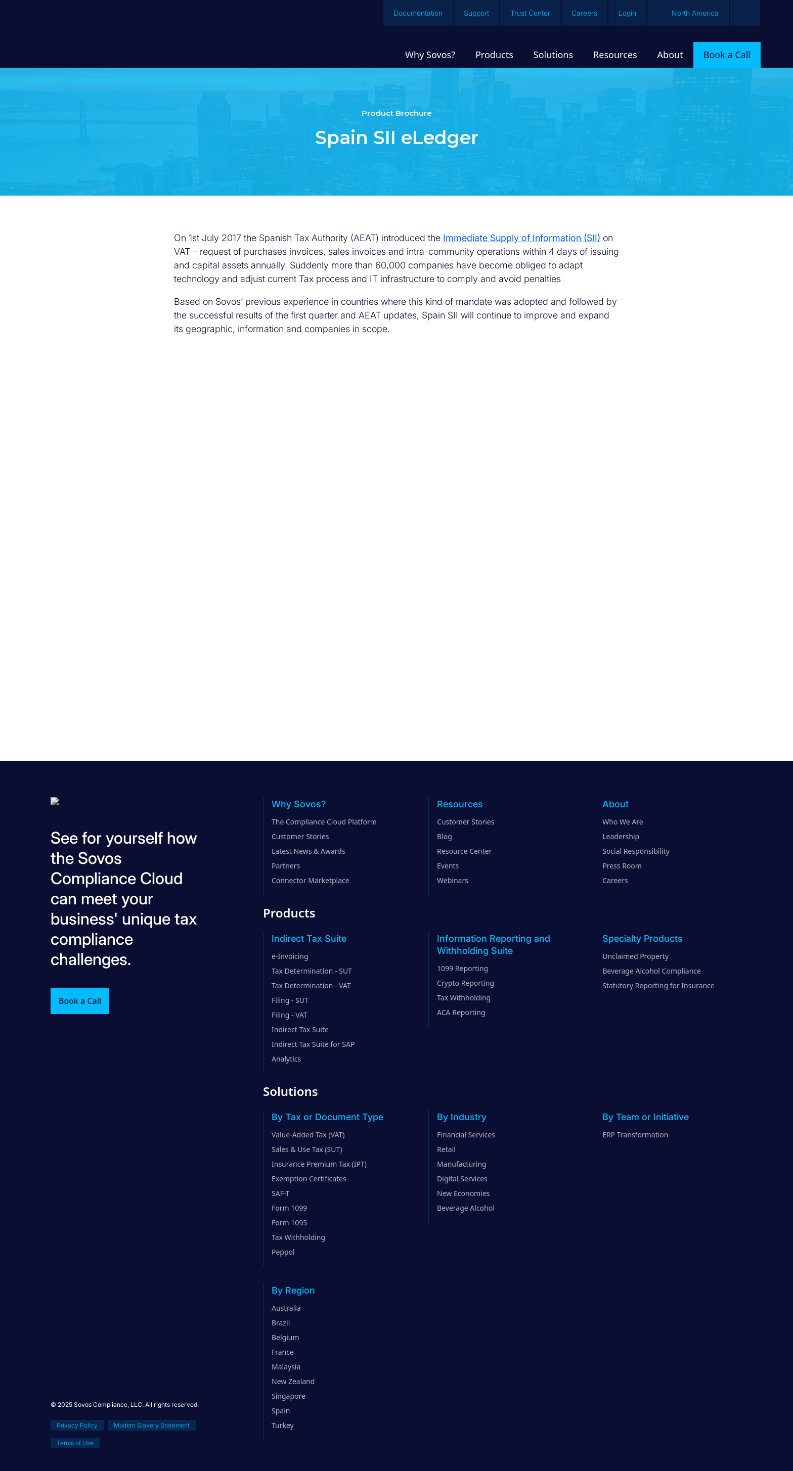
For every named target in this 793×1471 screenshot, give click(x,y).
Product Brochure (397, 113)
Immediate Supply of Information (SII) (521, 238)
